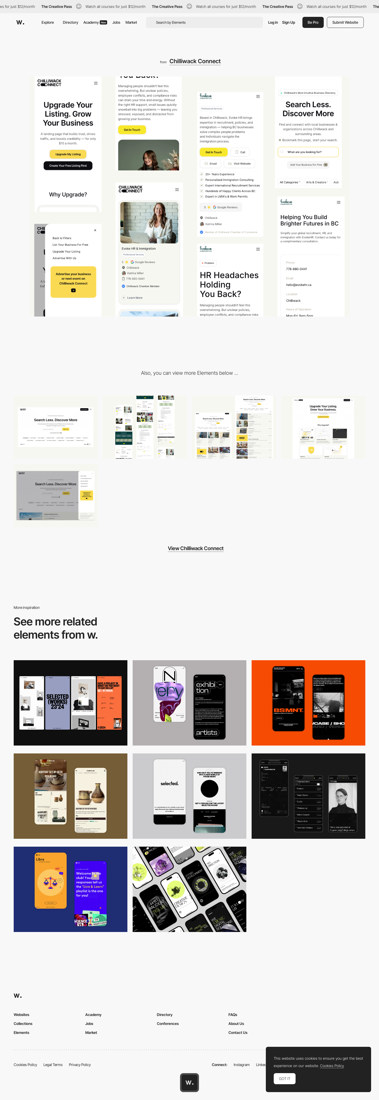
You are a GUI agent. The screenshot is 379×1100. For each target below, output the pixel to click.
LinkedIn (263, 1064)
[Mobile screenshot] (308, 796)
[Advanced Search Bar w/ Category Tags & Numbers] (56, 427)
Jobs (116, 22)
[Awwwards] (20, 22)
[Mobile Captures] (70, 889)
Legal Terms (53, 1064)
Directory (70, 22)
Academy (95, 22)
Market (131, 22)
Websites (21, 1014)
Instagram (242, 1064)
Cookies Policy (25, 1064)
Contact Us (237, 1032)
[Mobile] (70, 703)
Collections (23, 1023)
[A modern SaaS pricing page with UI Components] (323, 427)
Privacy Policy (80, 1064)
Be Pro (313, 22)
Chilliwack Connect (195, 61)
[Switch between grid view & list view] (234, 427)
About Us (236, 1023)
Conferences (168, 1023)
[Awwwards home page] (189, 1083)
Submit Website (345, 22)
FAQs (232, 1014)
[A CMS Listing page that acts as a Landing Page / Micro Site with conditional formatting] (145, 427)
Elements (21, 1032)
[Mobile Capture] (189, 703)
